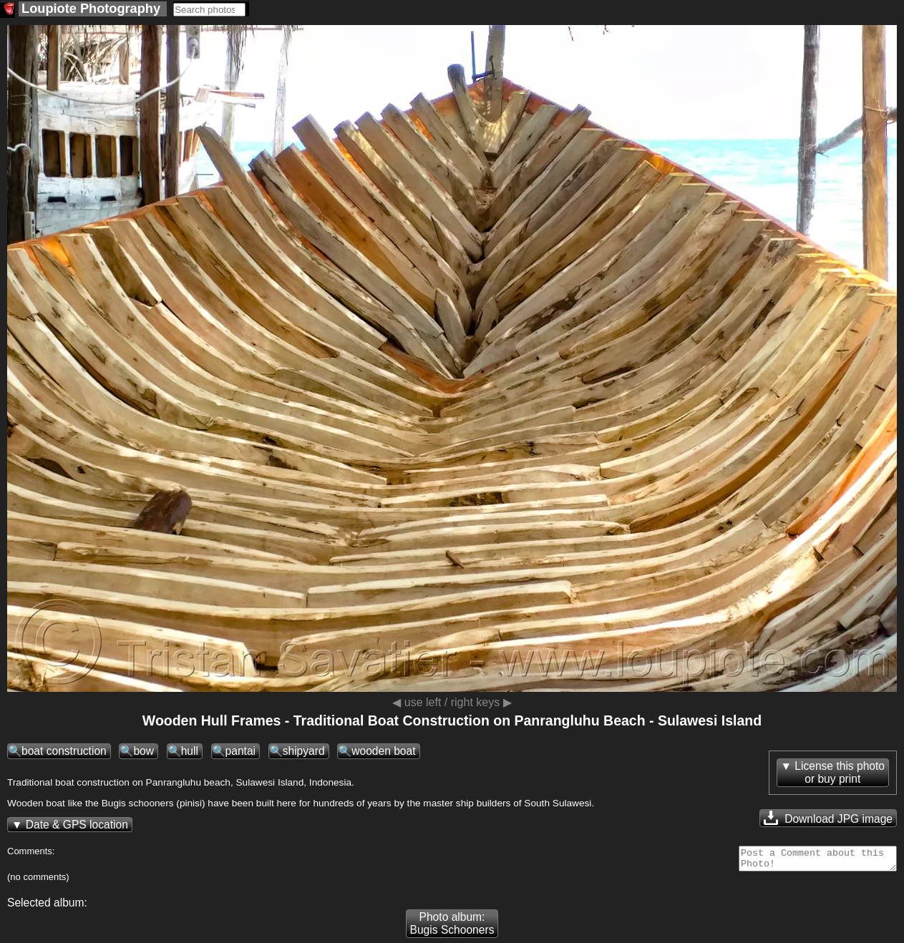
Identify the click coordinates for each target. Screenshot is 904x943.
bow (143, 751)
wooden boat (383, 751)
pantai (240, 751)
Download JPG (828, 818)
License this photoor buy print (839, 772)
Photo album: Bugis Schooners (452, 927)
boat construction (64, 751)
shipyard (304, 751)
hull (189, 751)
